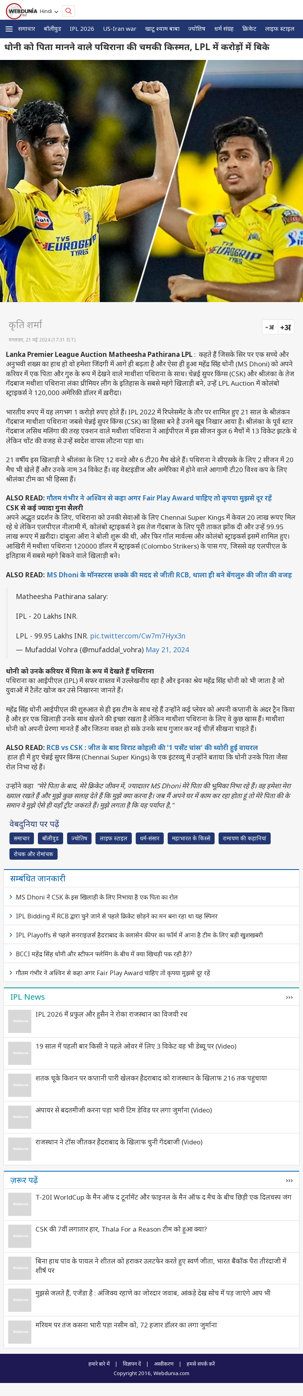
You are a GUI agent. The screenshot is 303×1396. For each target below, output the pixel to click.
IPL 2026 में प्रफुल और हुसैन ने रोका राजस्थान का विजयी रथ (111, 1014)
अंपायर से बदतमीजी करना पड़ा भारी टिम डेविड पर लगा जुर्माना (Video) (124, 1109)
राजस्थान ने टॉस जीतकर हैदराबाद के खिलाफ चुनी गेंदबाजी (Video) (119, 1141)
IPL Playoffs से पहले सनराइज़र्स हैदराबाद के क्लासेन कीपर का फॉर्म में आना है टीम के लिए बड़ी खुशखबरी (139, 935)
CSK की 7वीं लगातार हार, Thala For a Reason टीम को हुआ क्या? (121, 1229)
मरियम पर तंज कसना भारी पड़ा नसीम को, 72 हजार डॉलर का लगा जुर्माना (126, 1324)
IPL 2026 (82, 28)
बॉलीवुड (52, 28)
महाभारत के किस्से (191, 838)
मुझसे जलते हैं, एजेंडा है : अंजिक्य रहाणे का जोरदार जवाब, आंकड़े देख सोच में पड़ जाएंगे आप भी (153, 1292)
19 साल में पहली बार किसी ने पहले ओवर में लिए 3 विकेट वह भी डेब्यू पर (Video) (136, 1046)
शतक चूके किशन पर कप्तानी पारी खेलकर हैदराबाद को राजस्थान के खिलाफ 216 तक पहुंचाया (151, 1077)
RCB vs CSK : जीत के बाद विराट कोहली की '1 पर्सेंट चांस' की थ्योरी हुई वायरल (152, 747)
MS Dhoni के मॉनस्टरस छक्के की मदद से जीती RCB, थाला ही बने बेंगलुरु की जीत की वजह (169, 574)
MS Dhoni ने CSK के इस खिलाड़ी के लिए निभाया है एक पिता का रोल (97, 897)
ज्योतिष (197, 28)
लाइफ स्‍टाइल (279, 28)
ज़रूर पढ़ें (24, 1179)
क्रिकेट (249, 28)
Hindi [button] (47, 11)
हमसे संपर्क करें (201, 1363)
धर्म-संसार (149, 838)
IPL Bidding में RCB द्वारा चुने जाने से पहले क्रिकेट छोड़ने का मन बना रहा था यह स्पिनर (117, 916)
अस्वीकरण (164, 1363)
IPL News (27, 996)
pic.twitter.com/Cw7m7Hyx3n (137, 635)
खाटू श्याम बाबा (162, 28)
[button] (9, 29)
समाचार (26, 28)
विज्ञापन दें (132, 1363)
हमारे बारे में (99, 1363)
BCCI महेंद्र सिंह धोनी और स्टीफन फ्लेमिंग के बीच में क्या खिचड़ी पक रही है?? (104, 954)
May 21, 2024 (167, 649)
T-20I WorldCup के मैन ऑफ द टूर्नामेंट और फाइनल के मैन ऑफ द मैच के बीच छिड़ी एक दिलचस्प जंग (164, 1197)
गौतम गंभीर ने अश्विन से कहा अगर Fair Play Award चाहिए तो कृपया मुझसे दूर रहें (159, 497)
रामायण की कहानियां (244, 838)
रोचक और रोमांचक (33, 854)
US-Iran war (120, 28)
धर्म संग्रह (224, 28)
